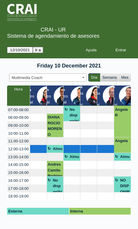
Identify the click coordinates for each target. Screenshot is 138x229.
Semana (109, 77)
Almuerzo (58, 149)
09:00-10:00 (18, 125)
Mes (125, 77)
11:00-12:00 (18, 141)
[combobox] (48, 77)
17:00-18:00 (18, 188)
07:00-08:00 (18, 110)
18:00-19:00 (18, 196)
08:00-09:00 (18, 117)
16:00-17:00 (18, 180)
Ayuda (91, 50)
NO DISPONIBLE (125, 185)
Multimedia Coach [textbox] (27, 77)
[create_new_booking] (38, 110)
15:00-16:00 (18, 172)
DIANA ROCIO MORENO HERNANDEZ (55, 126)
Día (94, 77)
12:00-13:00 (18, 149)
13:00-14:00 (18, 157)
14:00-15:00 (18, 164)
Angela (121, 141)
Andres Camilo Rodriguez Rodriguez (55, 169)
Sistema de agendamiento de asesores (53, 36)
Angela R (121, 112)
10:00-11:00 (18, 133)
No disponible (74, 114)
